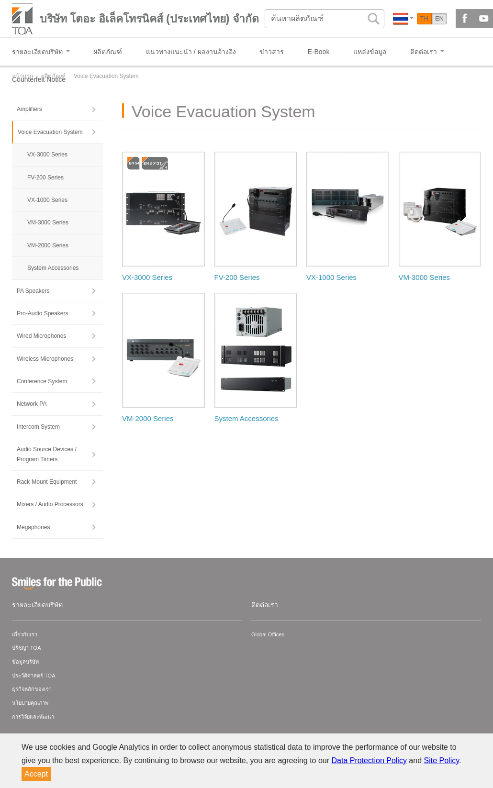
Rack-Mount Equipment (47, 481)
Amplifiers (29, 109)
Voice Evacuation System (50, 132)
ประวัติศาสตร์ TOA (33, 675)
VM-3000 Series (47, 222)
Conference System (42, 381)
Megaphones (33, 527)
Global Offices (267, 634)
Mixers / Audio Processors (50, 504)
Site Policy (441, 760)
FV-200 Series (45, 177)
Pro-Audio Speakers (42, 313)
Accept (36, 774)
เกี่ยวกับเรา (24, 634)
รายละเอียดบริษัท (37, 605)
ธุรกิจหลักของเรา (32, 689)
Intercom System (38, 426)
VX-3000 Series (47, 154)
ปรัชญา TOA (26, 648)
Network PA (31, 403)
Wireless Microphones (45, 358)
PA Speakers (33, 291)
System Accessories (52, 268)
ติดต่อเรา (264, 605)
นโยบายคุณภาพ (30, 703)
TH (424, 18)
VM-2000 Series (47, 245)
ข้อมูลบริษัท (25, 662)
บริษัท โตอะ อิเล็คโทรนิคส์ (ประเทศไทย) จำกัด (149, 18)
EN (439, 18)
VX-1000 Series (47, 200)
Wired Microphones (41, 336)
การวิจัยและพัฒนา (33, 717)
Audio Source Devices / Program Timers (47, 454)
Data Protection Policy (369, 760)
